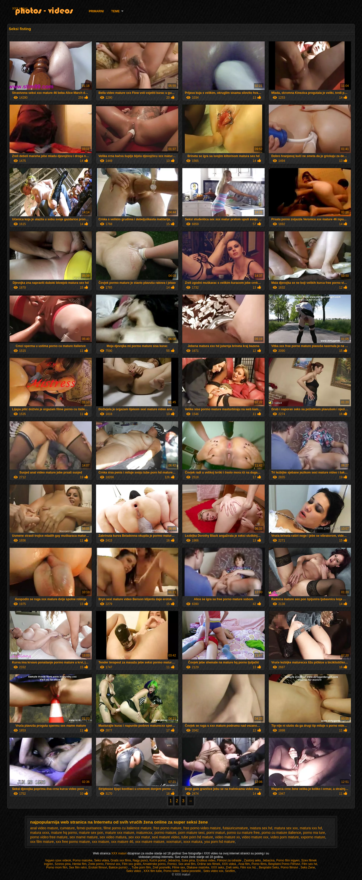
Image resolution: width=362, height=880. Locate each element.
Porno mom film (56, 867)
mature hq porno (64, 833)
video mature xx (227, 837)
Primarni (96, 11)
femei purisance (89, 828)
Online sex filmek (208, 864)
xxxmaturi (174, 842)
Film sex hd (309, 864)
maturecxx (144, 833)
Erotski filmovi (97, 867)
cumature (67, 828)
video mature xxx (255, 837)
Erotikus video (205, 860)
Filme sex (178, 867)
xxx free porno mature (73, 842)
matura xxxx (39, 833)
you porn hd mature (219, 842)
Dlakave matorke (198, 867)
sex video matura (113, 837)
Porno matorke (83, 860)
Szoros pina (62, 864)
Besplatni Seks (269, 867)
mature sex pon (91, 833)
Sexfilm (230, 871)
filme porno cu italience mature (128, 828)
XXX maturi (19, 8)
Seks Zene (308, 867)
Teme (115, 11)
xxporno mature (313, 837)
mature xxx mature (119, 833)
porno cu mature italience (281, 833)
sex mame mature (83, 837)
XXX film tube (153, 871)
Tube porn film (141, 867)
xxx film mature (42, 842)
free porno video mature (202, 828)
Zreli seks (232, 867)
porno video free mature (49, 837)
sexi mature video (165, 837)
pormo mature (165, 833)
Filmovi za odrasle (229, 860)
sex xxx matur (139, 837)
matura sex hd (261, 828)
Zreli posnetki (161, 867)
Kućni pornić (158, 860)
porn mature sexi (191, 833)
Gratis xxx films (121, 860)
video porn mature (284, 837)
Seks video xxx (213, 871)
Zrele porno (96, 864)
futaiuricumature (235, 828)
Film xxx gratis (131, 864)
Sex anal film (187, 864)
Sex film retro (78, 867)
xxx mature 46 (122, 842)
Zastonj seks (252, 860)
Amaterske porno (154, 864)
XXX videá (229, 864)
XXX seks (217, 867)
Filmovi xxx (112, 864)
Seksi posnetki (191, 871)
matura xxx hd (311, 828)
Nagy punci (140, 860)
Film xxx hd (248, 867)
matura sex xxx (286, 828)
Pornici (172, 864)
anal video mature (44, 828)
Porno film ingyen (288, 860)
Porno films (258, 864)
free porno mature (167, 828)
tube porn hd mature (197, 837)
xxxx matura (192, 842)
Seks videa (101, 860)
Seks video (134, 871)
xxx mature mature (149, 842)
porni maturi (215, 833)
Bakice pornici (118, 867)
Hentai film (79, 864)
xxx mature (100, 842)
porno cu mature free (243, 833)
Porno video (171, 871)
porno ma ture (314, 833)
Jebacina (174, 860)
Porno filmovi (290, 867)
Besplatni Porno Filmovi (284, 864)
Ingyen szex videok (58, 860)
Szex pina (188, 860)
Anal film (244, 864)
